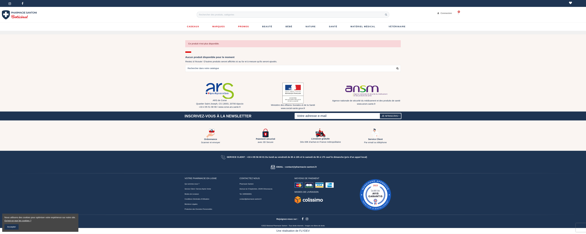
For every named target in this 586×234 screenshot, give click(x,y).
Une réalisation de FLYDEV (293, 231)
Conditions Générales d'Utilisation (197, 199)
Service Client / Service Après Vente (198, 189)
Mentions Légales (191, 204)
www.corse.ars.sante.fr (229, 107)
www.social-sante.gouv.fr (293, 108)
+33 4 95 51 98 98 (208, 107)
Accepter (11, 227)
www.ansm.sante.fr (366, 104)
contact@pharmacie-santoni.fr (251, 199)
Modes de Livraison (192, 194)
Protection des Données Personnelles (198, 209)
